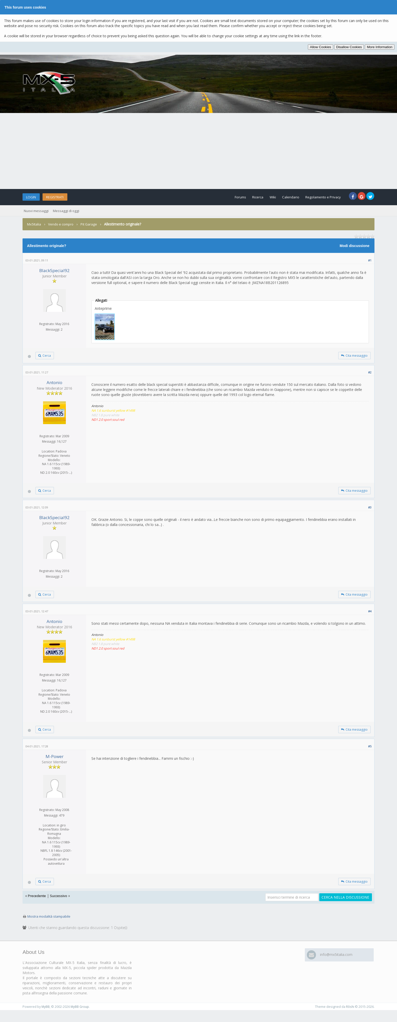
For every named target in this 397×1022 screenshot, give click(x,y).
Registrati (62, 197)
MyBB (46, 1013)
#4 (369, 615)
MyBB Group (80, 1013)
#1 (369, 260)
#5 (369, 751)
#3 (369, 510)
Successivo (60, 902)
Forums (224, 197)
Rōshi (350, 1013)
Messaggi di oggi (68, 210)
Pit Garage (92, 224)
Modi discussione (354, 246)
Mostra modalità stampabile (50, 923)
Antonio (54, 384)
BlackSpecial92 (54, 270)
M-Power (55, 762)
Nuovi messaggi (37, 210)
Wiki (262, 197)
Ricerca (245, 197)
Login (33, 197)
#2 (369, 373)
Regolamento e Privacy (319, 197)
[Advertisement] (198, 151)
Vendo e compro (62, 224)
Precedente (37, 902)
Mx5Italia (34, 224)
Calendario (282, 197)
